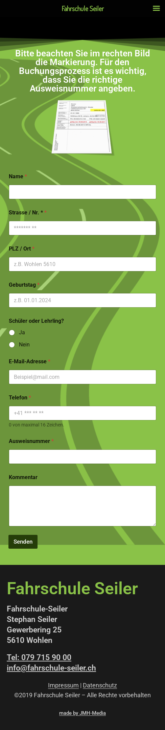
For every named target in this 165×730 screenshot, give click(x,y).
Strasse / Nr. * (28, 212)
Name (18, 176)
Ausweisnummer (31, 441)
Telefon (20, 397)
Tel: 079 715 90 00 (39, 657)
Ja (22, 332)
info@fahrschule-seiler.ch (51, 668)
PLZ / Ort (21, 248)
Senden (23, 541)
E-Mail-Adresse (29, 361)
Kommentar (23, 477)
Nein (24, 344)
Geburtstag (24, 285)
